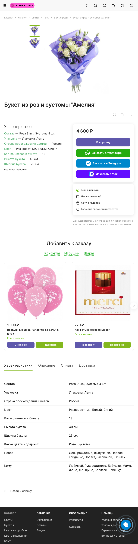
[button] (133, 305)
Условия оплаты (111, 519)
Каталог (10, 513)
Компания (43, 513)
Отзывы (41, 525)
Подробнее (50, 344)
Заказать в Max (103, 174)
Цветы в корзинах (15, 535)
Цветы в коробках (15, 530)
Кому (7, 541)
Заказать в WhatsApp (103, 152)
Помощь (107, 513)
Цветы (8, 519)
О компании (44, 519)
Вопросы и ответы (113, 535)
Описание (46, 365)
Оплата (67, 365)
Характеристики (18, 365)
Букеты (9, 525)
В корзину (103, 142)
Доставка (87, 365)
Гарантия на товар (113, 530)
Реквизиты (76, 519)
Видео (41, 530)
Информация (78, 513)
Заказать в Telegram (103, 163)
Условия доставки (112, 525)
